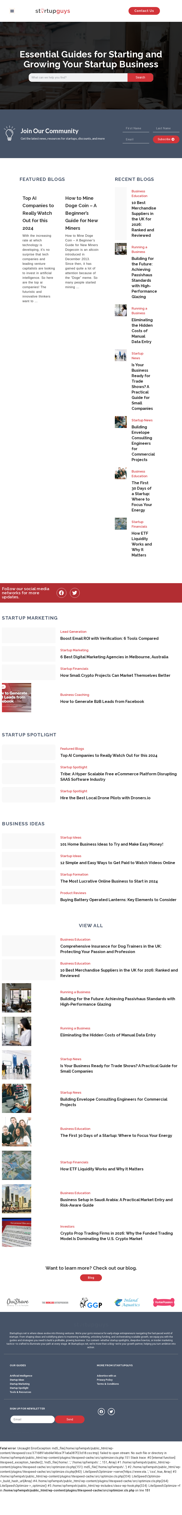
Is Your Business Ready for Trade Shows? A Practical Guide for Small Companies (142, 387)
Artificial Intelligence (21, 1395)
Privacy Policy (104, 1399)
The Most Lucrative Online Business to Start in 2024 (109, 881)
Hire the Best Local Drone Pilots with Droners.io (105, 798)
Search (140, 77)
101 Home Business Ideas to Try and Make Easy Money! (111, 844)
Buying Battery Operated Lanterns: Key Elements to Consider (118, 899)
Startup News (137, 356)
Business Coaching (74, 695)
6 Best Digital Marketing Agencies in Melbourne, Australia (114, 657)
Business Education (139, 193)
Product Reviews (73, 893)
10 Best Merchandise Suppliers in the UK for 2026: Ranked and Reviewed (144, 219)
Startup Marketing (74, 650)
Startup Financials (139, 524)
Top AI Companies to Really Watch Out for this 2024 (108, 755)
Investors (67, 1226)
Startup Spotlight (73, 767)
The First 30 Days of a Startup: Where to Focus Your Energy (116, 1135)
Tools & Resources (20, 1411)
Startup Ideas (70, 837)
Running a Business (139, 249)
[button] (12, 11)
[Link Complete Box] (41, 249)
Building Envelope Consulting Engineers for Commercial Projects (143, 443)
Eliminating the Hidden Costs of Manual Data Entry (142, 331)
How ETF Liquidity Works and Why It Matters (142, 544)
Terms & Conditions (108, 1403)
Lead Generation (73, 632)
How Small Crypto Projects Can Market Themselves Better (115, 675)
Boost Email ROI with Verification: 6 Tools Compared (109, 638)
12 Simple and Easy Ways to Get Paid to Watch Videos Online (117, 862)
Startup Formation (74, 874)
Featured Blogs (72, 749)
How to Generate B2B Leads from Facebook (102, 701)
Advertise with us (106, 1395)
